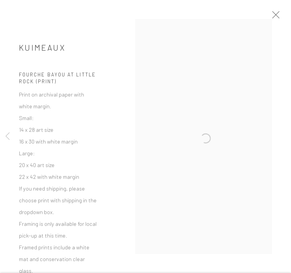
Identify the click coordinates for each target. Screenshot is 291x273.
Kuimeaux (42, 52)
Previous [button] (7, 136)
